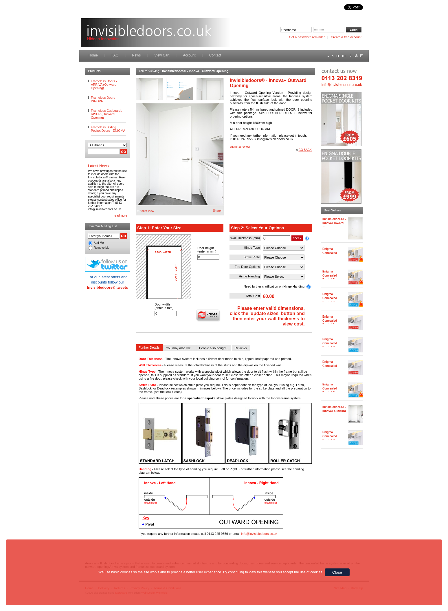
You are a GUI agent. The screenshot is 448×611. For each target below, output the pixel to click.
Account (189, 55)
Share (217, 210)
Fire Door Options (247, 266)
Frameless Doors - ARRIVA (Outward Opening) (104, 84)
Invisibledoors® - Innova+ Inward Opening (334, 223)
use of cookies (311, 572)
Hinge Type (252, 247)
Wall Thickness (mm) (245, 238)
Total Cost (253, 296)
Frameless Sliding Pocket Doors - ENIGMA (108, 128)
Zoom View (147, 211)
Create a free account (346, 37)
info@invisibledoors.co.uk (259, 533)
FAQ (114, 55)
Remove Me (101, 247)
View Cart (161, 55)
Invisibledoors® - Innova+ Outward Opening (334, 411)
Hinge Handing (249, 276)
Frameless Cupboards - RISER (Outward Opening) (107, 114)
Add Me (99, 242)
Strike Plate (252, 257)
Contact (215, 55)
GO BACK (305, 149)
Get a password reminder (307, 37)
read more (120, 215)
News (136, 55)
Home (93, 55)
